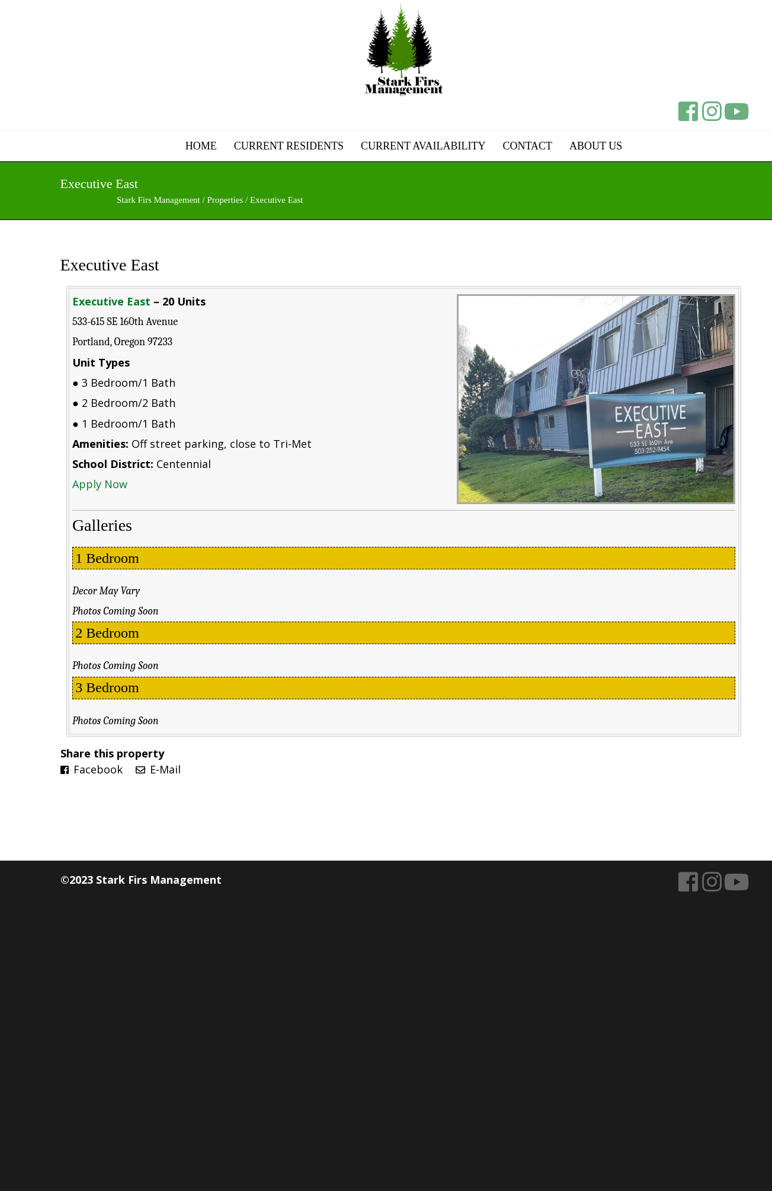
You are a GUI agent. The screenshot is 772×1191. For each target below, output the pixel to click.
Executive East (109, 265)
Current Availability (423, 146)
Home (201, 146)
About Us (595, 146)
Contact (527, 146)
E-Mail (158, 769)
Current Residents (289, 146)
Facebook (91, 769)
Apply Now (99, 484)
